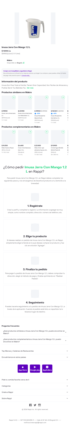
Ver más (30, 88)
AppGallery (47, 368)
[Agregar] (14, 97)
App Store (23, 368)
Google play (35, 368)
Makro (9, 60)
